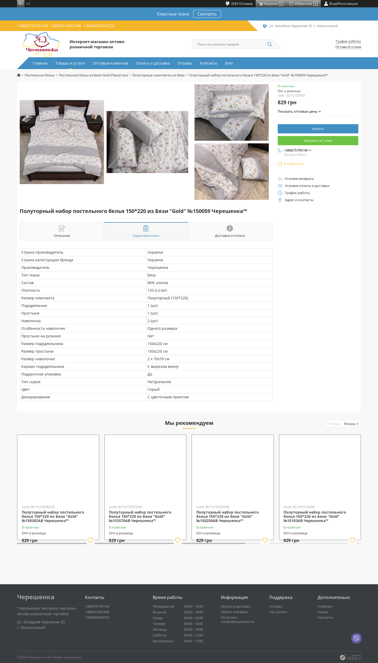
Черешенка (36, 597)
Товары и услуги (70, 63)
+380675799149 (32, 26)
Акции (323, 612)
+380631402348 (65, 26)
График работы (348, 41)
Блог (229, 63)
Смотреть (207, 14)
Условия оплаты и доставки (307, 186)
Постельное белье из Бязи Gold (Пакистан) (93, 75)
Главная (40, 63)
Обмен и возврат (235, 612)
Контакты (208, 63)
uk (28, 3)
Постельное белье (40, 75)
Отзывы (185, 63)
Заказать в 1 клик (318, 140)
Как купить (278, 612)
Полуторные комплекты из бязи (158, 75)
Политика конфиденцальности (237, 619)
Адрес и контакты (299, 200)
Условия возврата (299, 178)
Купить (318, 128)
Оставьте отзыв (348, 47)
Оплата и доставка (153, 63)
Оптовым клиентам (110, 63)
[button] (333, 423)
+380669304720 (99, 26)
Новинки (325, 606)
